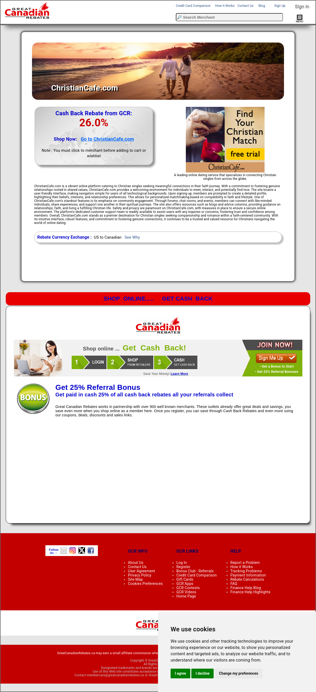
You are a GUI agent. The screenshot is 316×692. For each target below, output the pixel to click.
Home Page (186, 596)
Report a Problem (245, 562)
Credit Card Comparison (193, 6)
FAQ (233, 583)
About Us (135, 562)
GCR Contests (188, 588)
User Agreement (141, 571)
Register (183, 567)
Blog (262, 6)
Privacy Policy (139, 575)
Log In (181, 562)
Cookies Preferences (145, 583)
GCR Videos (186, 592)
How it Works (241, 567)
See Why (132, 237)
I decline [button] (202, 673)
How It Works (225, 6)
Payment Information (248, 575)
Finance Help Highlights (250, 592)
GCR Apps (184, 583)
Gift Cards (184, 579)
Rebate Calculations (247, 579)
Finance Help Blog (245, 588)
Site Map (135, 579)
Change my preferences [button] (238, 673)
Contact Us (246, 6)
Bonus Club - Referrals (195, 571)
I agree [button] (180, 673)
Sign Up (279, 6)
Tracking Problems (246, 571)
